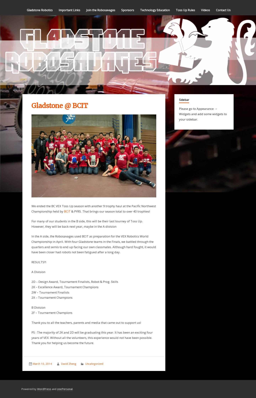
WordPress (44, 389)
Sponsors (127, 10)
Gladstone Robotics (40, 10)
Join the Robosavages (100, 10)
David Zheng (68, 363)
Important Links (69, 10)
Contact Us (223, 10)
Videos (205, 10)
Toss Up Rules (185, 10)
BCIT (67, 211)
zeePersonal (65, 389)
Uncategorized (94, 363)
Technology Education (155, 10)
